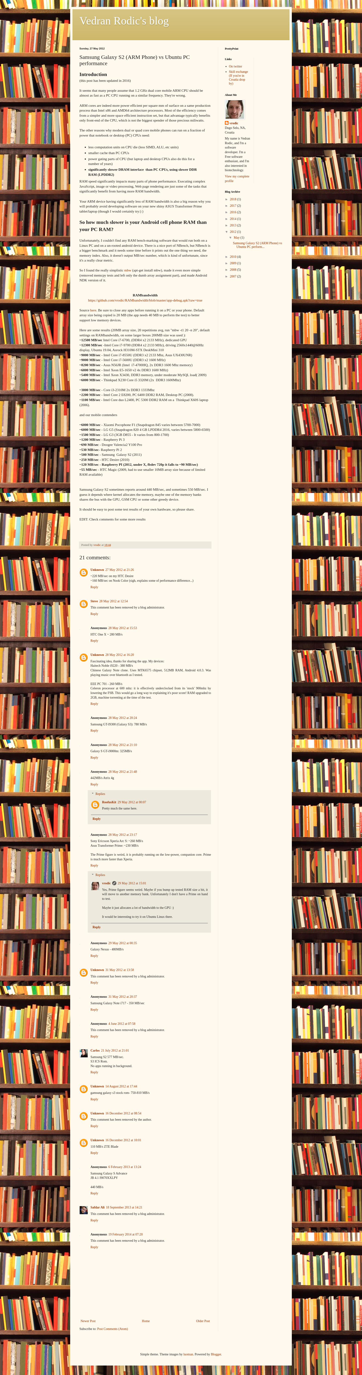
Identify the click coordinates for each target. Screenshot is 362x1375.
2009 (233, 263)
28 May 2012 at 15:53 (123, 628)
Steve (94, 601)
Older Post (203, 1321)
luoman (188, 1354)
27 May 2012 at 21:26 (119, 570)
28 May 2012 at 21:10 (123, 745)
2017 (233, 205)
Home (146, 1321)
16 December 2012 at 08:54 (123, 1113)
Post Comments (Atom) (112, 1329)
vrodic (106, 883)
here (93, 310)
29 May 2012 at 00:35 (123, 943)
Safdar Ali (97, 1207)
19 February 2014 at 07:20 (126, 1234)
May (237, 237)
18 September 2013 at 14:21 (124, 1207)
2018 (233, 199)
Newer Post (88, 1321)
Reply (94, 587)
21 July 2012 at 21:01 (115, 1050)
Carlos (95, 1050)
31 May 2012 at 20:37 (123, 996)
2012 (233, 232)
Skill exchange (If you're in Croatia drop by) (238, 77)
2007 (233, 276)
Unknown (97, 570)
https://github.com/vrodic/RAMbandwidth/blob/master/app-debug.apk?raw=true (145, 300)
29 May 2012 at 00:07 (132, 802)
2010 (233, 257)
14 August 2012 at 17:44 (121, 1086)
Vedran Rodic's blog (124, 21)
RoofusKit (109, 802)
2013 (233, 225)
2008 (233, 269)
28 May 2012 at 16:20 (119, 655)
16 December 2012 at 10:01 (123, 1140)
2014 (233, 219)
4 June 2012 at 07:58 (122, 1023)
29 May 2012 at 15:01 (132, 883)
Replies (100, 794)
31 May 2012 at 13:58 (119, 970)
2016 (233, 212)
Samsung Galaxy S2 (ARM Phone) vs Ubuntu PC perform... (257, 245)
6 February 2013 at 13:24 (125, 1167)
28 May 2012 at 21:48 (123, 771)
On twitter (235, 66)
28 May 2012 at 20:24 (123, 718)
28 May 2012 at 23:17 (123, 835)
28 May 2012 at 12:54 (113, 601)
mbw (127, 270)
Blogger (216, 1354)
